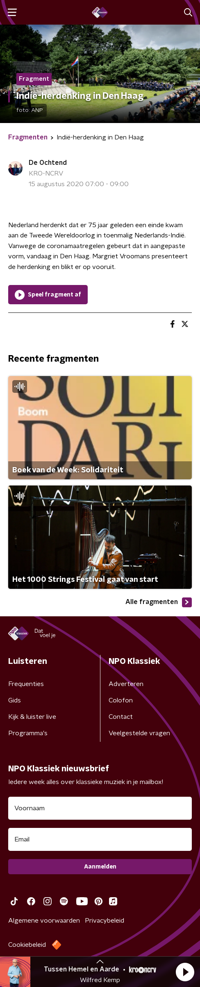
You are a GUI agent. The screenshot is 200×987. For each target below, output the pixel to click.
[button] (185, 972)
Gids (14, 700)
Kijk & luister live (32, 716)
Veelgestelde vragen (139, 733)
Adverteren (126, 684)
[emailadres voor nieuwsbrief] (100, 839)
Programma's (28, 733)
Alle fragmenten (158, 602)
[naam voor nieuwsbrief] (100, 808)
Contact (121, 716)
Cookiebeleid (27, 944)
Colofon (121, 700)
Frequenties (26, 684)
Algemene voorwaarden (44, 920)
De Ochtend (48, 163)
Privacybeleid (104, 920)
